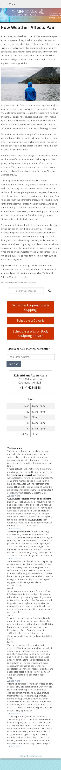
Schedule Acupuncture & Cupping (30, 307)
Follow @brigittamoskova (30, 755)
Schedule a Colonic (30, 320)
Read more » (15, 495)
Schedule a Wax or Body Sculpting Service (30, 333)
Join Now (14, 364)
